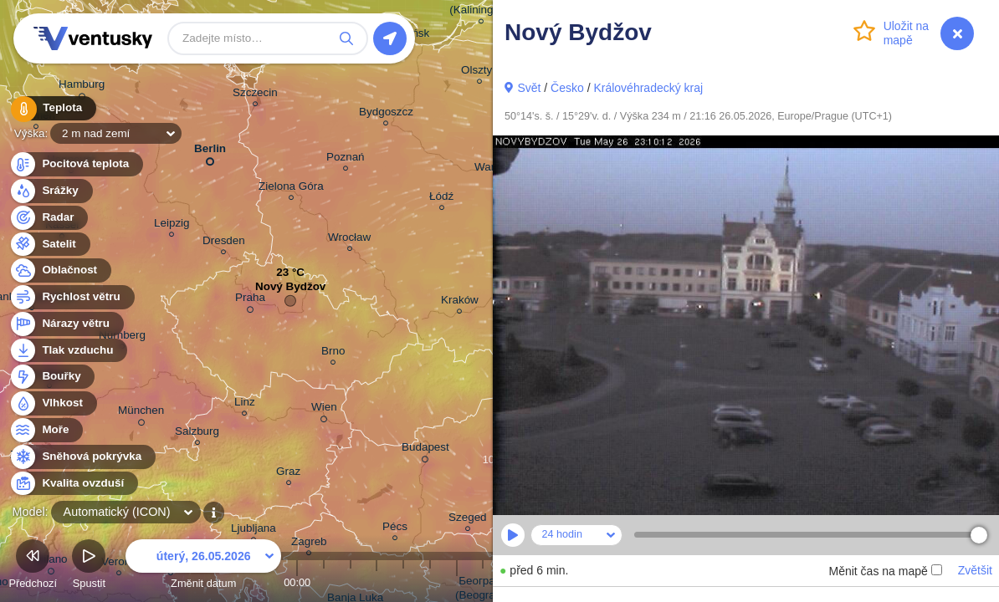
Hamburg (82, 87)
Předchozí (32, 566)
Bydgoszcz (386, 114)
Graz (288, 473)
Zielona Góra (291, 188)
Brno (333, 353)
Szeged (467, 519)
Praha (250, 300)
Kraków (460, 302)
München (141, 413)
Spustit (88, 566)
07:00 (482, 582)
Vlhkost (53, 403)
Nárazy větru (66, 324)
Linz (244, 404)
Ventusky (90, 38)
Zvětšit (975, 570)
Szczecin (255, 95)
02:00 (350, 582)
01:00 (323, 582)
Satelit (49, 244)
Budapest (425, 450)
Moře (46, 430)
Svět (528, 87)
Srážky (51, 191)
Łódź (441, 198)
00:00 (297, 582)
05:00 (430, 582)
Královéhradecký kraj (648, 87)
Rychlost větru (71, 297)
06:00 (456, 582)
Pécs (394, 529)
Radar (48, 218)
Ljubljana (253, 530)
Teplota (52, 108)
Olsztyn (480, 72)
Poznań (345, 159)
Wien (324, 409)
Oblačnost (60, 270)
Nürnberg (122, 337)
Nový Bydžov (290, 290)
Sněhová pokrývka (82, 457)
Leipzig (172, 225)
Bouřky (52, 377)
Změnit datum (203, 566)
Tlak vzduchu (68, 351)
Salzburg (197, 433)
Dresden (223, 243)
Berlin (210, 151)
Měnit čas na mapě (884, 571)
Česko (567, 87)
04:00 (403, 582)
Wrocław (349, 239)
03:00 (376, 582)
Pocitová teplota (76, 164)
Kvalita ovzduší (73, 484)
